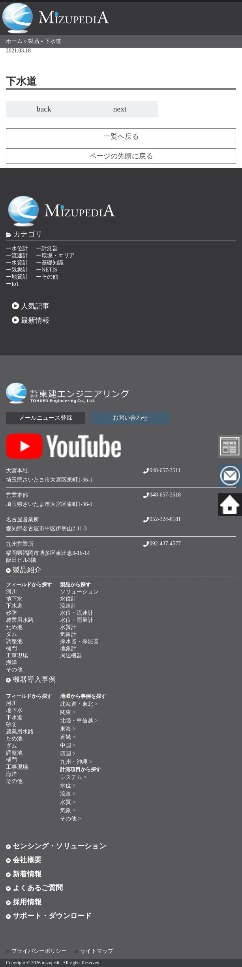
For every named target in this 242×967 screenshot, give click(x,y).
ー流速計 (17, 255)
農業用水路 (20, 620)
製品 (33, 41)
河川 (11, 592)
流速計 (68, 606)
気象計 (68, 634)
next (120, 109)
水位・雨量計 (76, 620)
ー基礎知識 (50, 263)
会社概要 (23, 860)
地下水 (14, 599)
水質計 (68, 627)
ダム (11, 634)
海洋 (11, 663)
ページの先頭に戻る (121, 156)
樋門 (11, 648)
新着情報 (23, 874)
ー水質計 (17, 263)
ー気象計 (17, 270)
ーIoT (12, 284)
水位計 (68, 599)
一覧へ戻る (121, 136)
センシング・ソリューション (56, 846)
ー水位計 (17, 248)
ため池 (14, 627)
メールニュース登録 (45, 418)
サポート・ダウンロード (49, 916)
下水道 (14, 606)
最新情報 (31, 320)
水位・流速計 (76, 613)
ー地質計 (17, 277)
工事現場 (17, 655)
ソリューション (79, 592)
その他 (14, 670)
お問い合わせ (130, 418)
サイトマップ (96, 951)
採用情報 (23, 902)
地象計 (68, 648)
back (44, 109)
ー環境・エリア (55, 255)
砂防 (11, 613)
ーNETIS (46, 270)
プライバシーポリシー (39, 951)
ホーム (14, 41)
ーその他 (47, 277)
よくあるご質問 (34, 888)
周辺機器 (71, 655)
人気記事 (31, 306)
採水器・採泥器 (79, 641)
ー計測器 (47, 248)
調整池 (14, 641)
